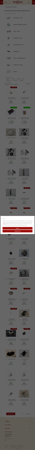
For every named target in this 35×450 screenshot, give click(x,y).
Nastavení (17, 228)
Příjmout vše (17, 231)
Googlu (5, 223)
